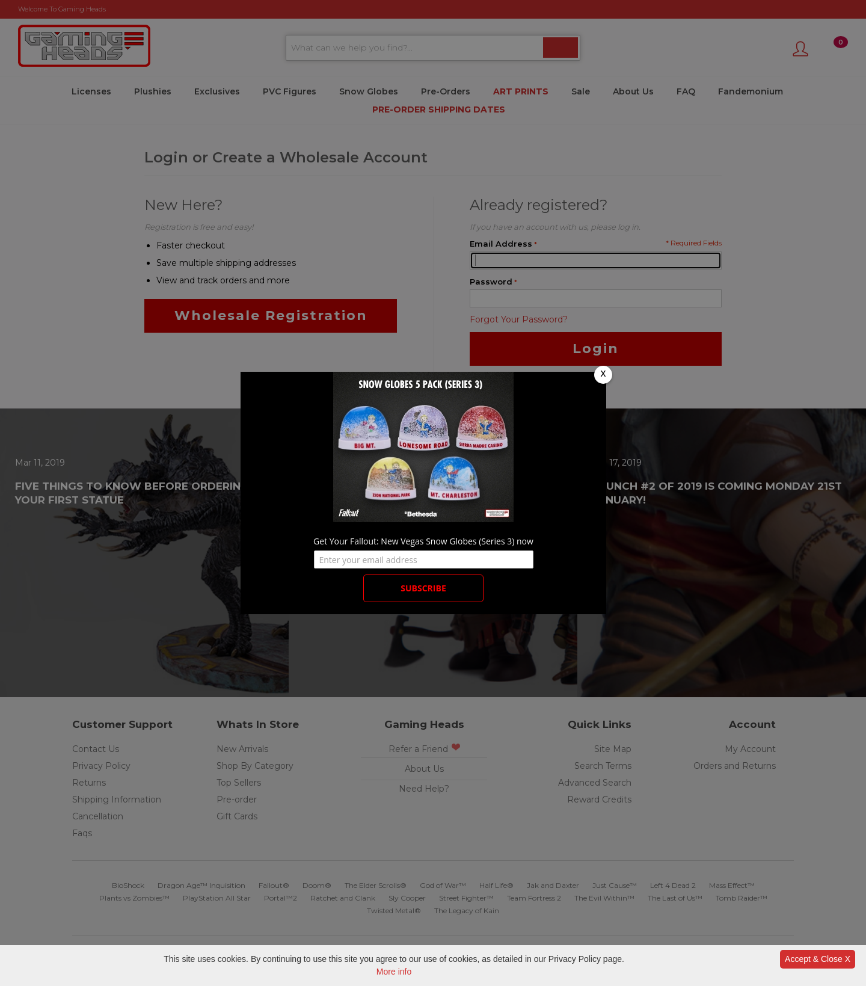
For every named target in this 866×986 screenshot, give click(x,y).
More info (393, 971)
